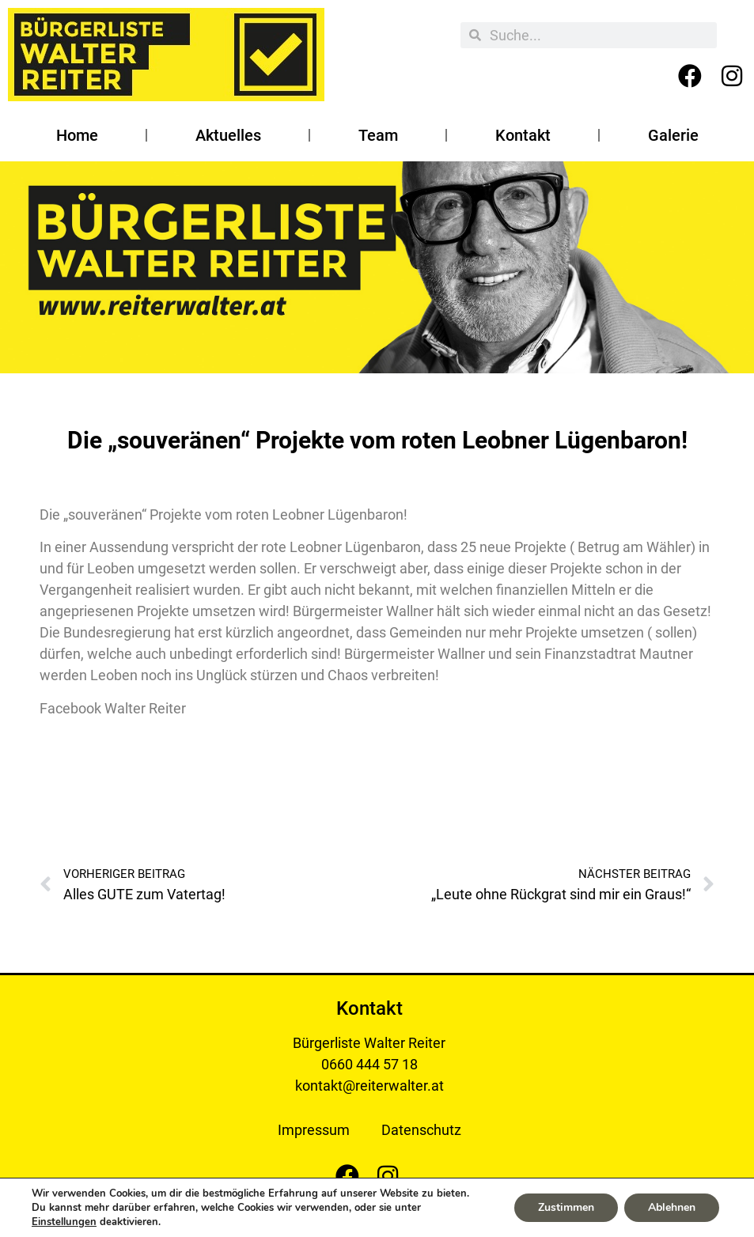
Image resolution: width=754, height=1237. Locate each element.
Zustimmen (566, 1207)
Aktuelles (228, 135)
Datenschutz (421, 1130)
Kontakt (523, 135)
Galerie (673, 135)
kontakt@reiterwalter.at (369, 1085)
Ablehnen (671, 1207)
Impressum (314, 1130)
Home (77, 135)
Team (378, 135)
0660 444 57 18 (369, 1064)
